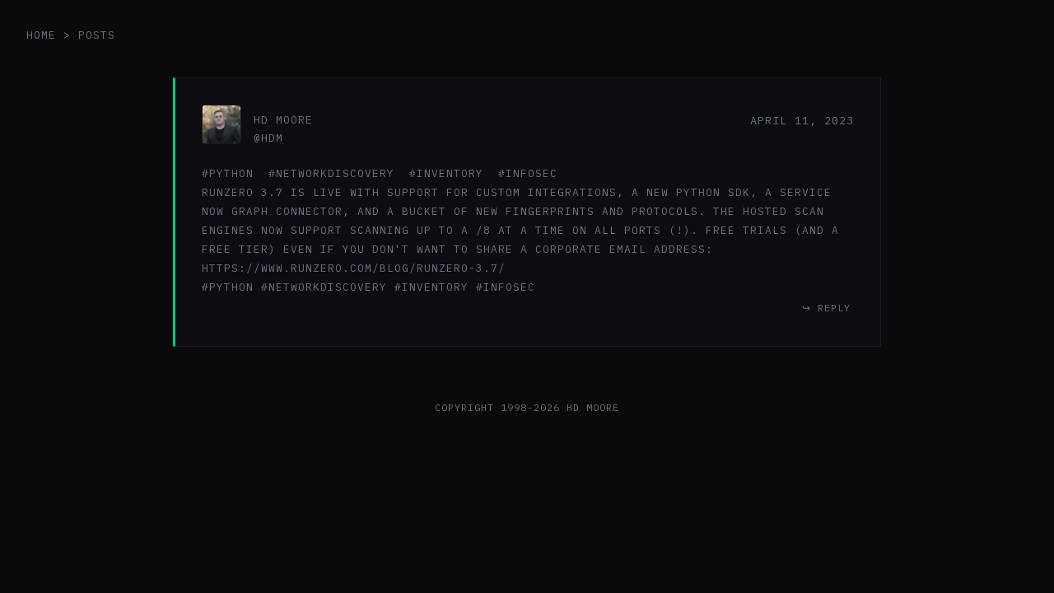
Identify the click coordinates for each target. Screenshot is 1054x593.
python (231, 173)
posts (96, 35)
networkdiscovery (335, 173)
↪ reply (826, 307)
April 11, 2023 (802, 120)
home (41, 35)
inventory (450, 173)
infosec (531, 173)
